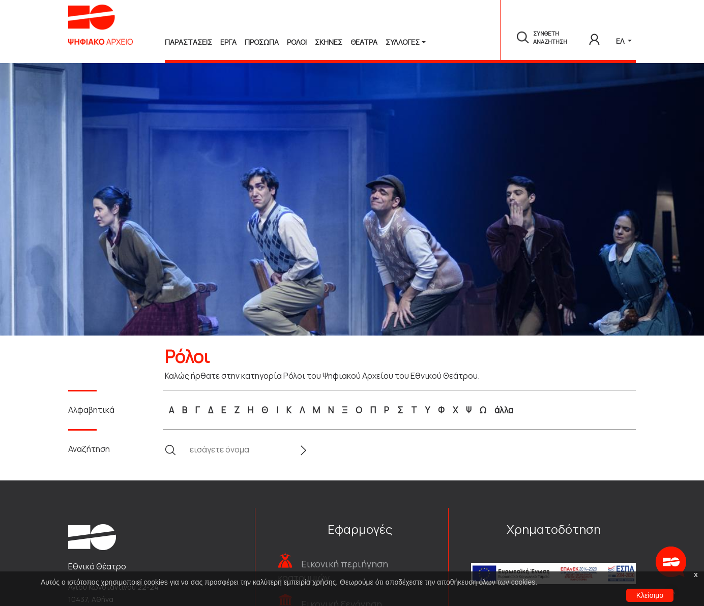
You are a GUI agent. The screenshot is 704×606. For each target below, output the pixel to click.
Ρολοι (297, 42)
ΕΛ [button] (621, 41)
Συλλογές (403, 42)
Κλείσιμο (649, 595)
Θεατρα (363, 42)
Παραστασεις (188, 42)
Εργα (228, 42)
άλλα (503, 410)
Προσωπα (262, 42)
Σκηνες (328, 42)
